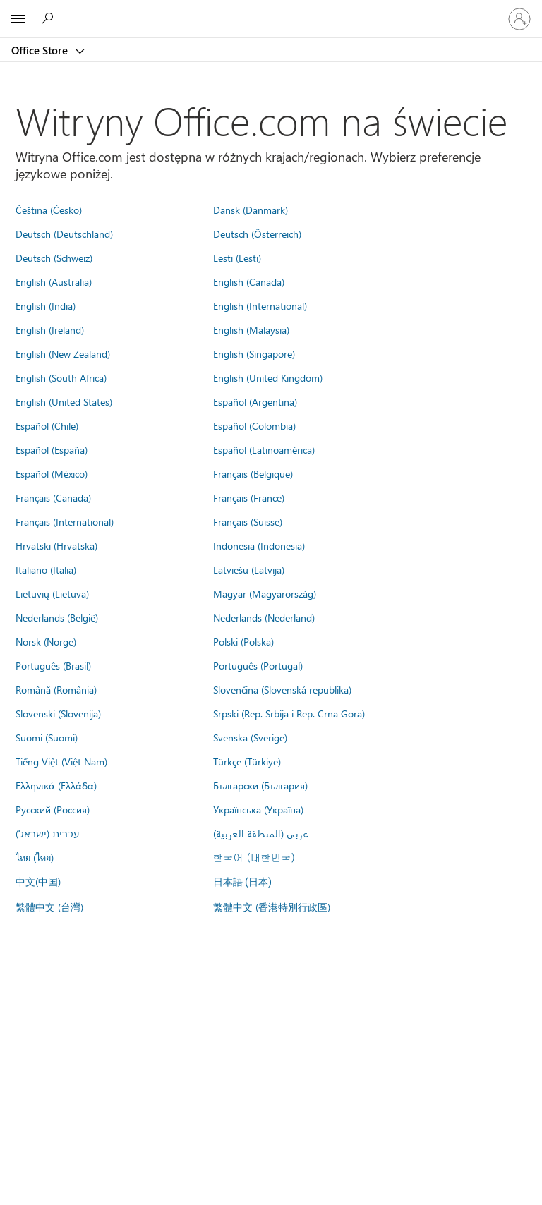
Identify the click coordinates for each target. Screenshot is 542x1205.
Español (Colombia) (254, 425)
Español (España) (52, 449)
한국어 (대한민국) (254, 857)
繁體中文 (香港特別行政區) (271, 907)
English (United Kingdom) (268, 377)
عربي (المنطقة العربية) (260, 833)
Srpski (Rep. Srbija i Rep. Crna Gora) (289, 713)
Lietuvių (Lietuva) (52, 593)
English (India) (46, 305)
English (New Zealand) (63, 353)
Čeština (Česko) (49, 209)
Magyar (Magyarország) (264, 593)
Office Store (41, 50)
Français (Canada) (53, 497)
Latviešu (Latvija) (248, 569)
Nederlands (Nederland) (264, 617)
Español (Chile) (47, 425)
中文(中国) (38, 881)
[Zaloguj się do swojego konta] (519, 19)
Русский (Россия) (53, 809)
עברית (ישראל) (47, 833)
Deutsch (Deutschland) (64, 233)
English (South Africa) (61, 377)
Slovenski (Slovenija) (58, 713)
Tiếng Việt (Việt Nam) (61, 761)
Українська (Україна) (258, 809)
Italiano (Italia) (46, 569)
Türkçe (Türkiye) (247, 761)
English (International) (260, 305)
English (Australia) (54, 281)
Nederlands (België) (57, 617)
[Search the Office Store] (49, 18)
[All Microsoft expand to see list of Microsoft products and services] (18, 19)
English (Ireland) (50, 329)
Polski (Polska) (243, 641)
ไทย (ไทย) (35, 857)
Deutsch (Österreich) (257, 233)
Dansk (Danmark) (250, 209)
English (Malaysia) (251, 329)
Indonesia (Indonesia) (259, 545)
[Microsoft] (270, 10)
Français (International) (65, 521)
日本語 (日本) (242, 882)
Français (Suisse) (247, 521)
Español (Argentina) (255, 401)
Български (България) (260, 785)
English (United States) (64, 401)
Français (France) (248, 497)
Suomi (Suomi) (47, 737)
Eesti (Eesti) (237, 257)
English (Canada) (248, 281)
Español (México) (52, 473)
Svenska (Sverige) (250, 737)
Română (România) (56, 689)
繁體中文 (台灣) (49, 907)
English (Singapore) (254, 353)
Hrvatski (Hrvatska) (56, 545)
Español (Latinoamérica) (264, 449)
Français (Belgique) (253, 473)
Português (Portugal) (258, 665)
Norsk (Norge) (46, 641)
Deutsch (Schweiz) (54, 257)
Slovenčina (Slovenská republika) (282, 689)
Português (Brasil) (53, 665)
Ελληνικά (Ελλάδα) (56, 785)
